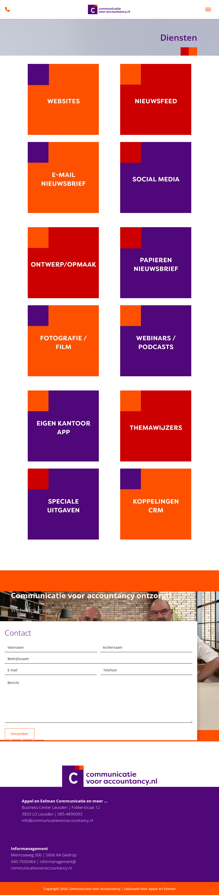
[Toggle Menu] (208, 9)
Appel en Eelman (162, 888)
